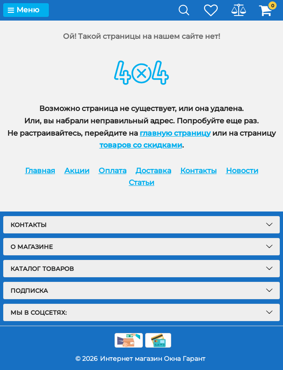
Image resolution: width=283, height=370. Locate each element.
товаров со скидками (141, 145)
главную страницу (175, 133)
